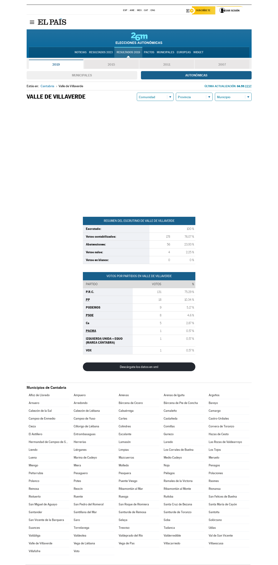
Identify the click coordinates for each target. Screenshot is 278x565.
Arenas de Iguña (174, 396)
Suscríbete (205, 10)
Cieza (32, 427)
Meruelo (214, 458)
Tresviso (124, 528)
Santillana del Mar (85, 513)
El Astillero (35, 435)
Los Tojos (215, 450)
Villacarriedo (172, 544)
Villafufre (34, 552)
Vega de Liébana (84, 544)
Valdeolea (80, 536)
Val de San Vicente (221, 536)
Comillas (169, 427)
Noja (167, 466)
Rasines (214, 481)
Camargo (215, 411)
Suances (34, 528)
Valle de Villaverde (40, 544)
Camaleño (170, 411)
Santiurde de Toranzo (177, 513)
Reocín (78, 489)
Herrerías (80, 442)
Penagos (214, 466)
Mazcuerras (126, 458)
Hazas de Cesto (219, 435)
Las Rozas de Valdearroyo (225, 442)
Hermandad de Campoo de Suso (49, 442)
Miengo (33, 466)
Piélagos (169, 474)
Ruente (78, 497)
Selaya (123, 520)
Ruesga (123, 497)
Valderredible (172, 536)
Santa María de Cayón (223, 505)
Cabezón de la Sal (40, 411)
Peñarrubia (36, 474)
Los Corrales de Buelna (179, 450)
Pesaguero (81, 474)
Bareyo (213, 403)
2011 (166, 65)
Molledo (124, 466)
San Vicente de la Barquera (46, 520)
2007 (222, 65)
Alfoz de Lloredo (39, 396)
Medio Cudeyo (173, 458)
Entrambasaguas (84, 435)
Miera (77, 466)
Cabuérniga (126, 411)
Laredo (168, 442)
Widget (198, 53)
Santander (35, 513)
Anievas (124, 396)
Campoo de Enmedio (42, 419)
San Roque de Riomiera (134, 505)
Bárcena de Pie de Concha (181, 403)
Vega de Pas (127, 544)
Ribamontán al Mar (131, 489)
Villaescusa (216, 544)
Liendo (33, 450)
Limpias (124, 450)
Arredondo (80, 403)
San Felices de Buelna (223, 497)
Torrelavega (81, 528)
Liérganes (80, 450)
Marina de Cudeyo (85, 458)
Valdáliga (34, 536)
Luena (33, 458)
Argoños (214, 396)
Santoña (214, 513)
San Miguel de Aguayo (43, 505)
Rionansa (215, 489)
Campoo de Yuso (84, 419)
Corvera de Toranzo (221, 427)
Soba (167, 520)
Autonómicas (196, 76)
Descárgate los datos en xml (139, 367)
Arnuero (34, 403)
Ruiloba (168, 497)
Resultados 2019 (128, 53)
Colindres (125, 427)
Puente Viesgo (128, 481)
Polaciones (216, 474)
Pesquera (125, 474)
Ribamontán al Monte (177, 489)
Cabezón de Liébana (87, 411)
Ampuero (80, 396)
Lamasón (125, 442)
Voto (76, 552)
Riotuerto (35, 497)
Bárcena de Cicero (131, 403)
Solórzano (215, 520)
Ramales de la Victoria (178, 481)
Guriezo (169, 435)
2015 (111, 65)
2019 (56, 65)
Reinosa (34, 489)
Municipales (82, 76)
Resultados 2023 (101, 53)
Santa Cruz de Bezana (178, 505)
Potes (77, 481)
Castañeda (170, 419)
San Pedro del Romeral (89, 505)
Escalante (125, 435)
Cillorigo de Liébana (86, 427)
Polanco (34, 481)
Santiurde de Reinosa (132, 513)
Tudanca (169, 528)
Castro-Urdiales (219, 419)
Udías (212, 528)
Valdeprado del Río (131, 536)
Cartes (123, 419)
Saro (77, 520)
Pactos (149, 53)
